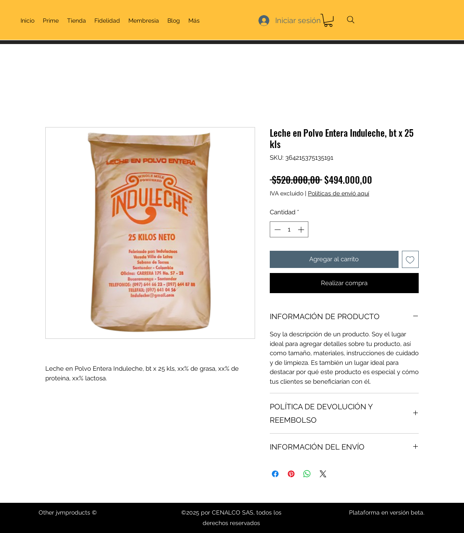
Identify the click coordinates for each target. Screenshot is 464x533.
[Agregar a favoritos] (410, 259)
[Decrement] (276, 229)
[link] (328, 20)
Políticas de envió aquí (338, 193)
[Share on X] (323, 474)
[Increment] (302, 229)
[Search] (351, 20)
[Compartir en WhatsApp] (307, 474)
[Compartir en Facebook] (275, 474)
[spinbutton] (289, 229)
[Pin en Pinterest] (291, 474)
